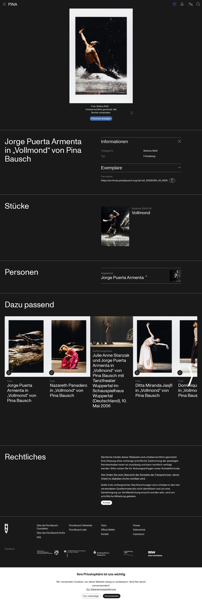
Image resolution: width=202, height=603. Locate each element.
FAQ (39, 537)
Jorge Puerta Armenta (134, 276)
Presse (136, 525)
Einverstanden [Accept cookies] (112, 596)
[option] (101, 56)
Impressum (138, 534)
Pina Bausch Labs (78, 529)
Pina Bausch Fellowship (80, 525)
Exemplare (111, 167)
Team (104, 525)
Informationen (114, 141)
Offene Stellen (108, 529)
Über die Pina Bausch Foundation (47, 527)
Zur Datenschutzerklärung (101, 589)
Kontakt (106, 502)
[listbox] (101, 56)
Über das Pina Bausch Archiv (51, 532)
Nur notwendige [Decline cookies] (91, 596)
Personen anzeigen (101, 118)
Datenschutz (139, 529)
